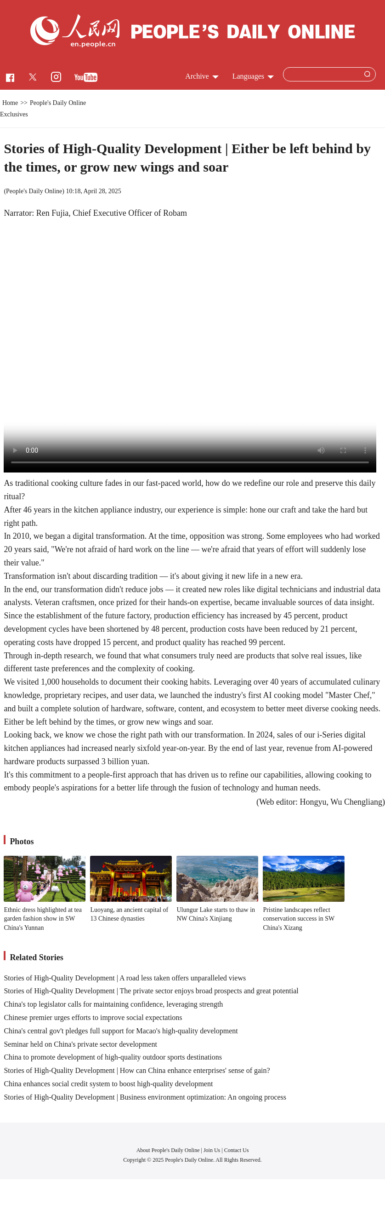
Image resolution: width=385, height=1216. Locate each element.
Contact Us (236, 1150)
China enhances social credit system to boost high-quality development (108, 1084)
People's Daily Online (34, 191)
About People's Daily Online (168, 1150)
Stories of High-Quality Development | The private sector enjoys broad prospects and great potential (151, 991)
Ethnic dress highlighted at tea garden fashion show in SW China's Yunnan (43, 918)
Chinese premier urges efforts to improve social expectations (93, 1017)
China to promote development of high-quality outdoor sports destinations (113, 1057)
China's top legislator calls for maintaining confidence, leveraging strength (113, 1004)
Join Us (212, 1150)
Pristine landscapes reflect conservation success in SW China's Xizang (298, 918)
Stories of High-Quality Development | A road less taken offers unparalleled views (125, 978)
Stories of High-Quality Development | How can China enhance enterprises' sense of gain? (137, 1070)
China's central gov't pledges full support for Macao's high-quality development (121, 1031)
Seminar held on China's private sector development (80, 1044)
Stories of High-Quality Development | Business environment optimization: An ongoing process (145, 1097)
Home (10, 102)
